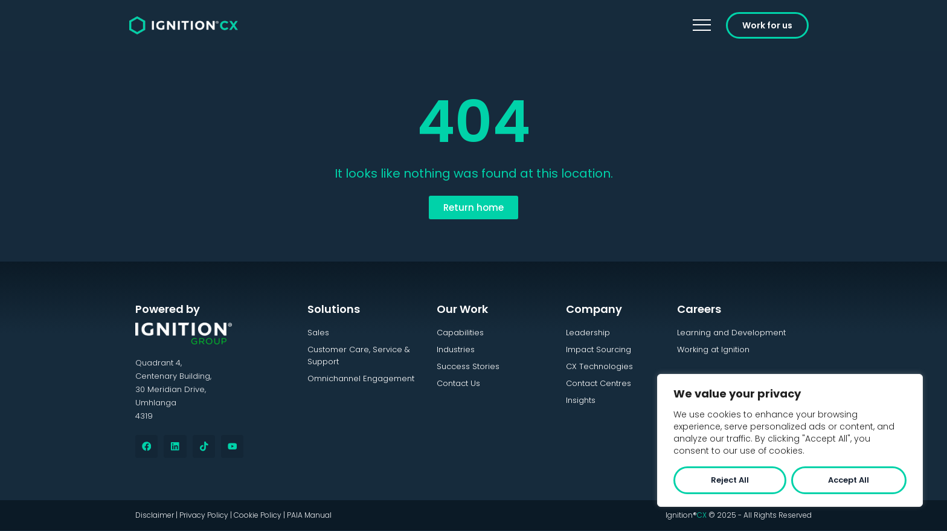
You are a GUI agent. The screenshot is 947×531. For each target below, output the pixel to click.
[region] (790, 440)
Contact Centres (598, 383)
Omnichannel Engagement (360, 378)
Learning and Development (731, 332)
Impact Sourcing (598, 349)
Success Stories (468, 366)
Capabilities (460, 332)
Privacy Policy (203, 515)
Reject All (730, 480)
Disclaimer (154, 515)
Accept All (848, 480)
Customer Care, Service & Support (358, 355)
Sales (318, 332)
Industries (456, 349)
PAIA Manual (309, 515)
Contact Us (458, 383)
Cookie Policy (257, 515)
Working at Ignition (713, 349)
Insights (580, 400)
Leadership (588, 332)
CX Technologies (599, 366)
